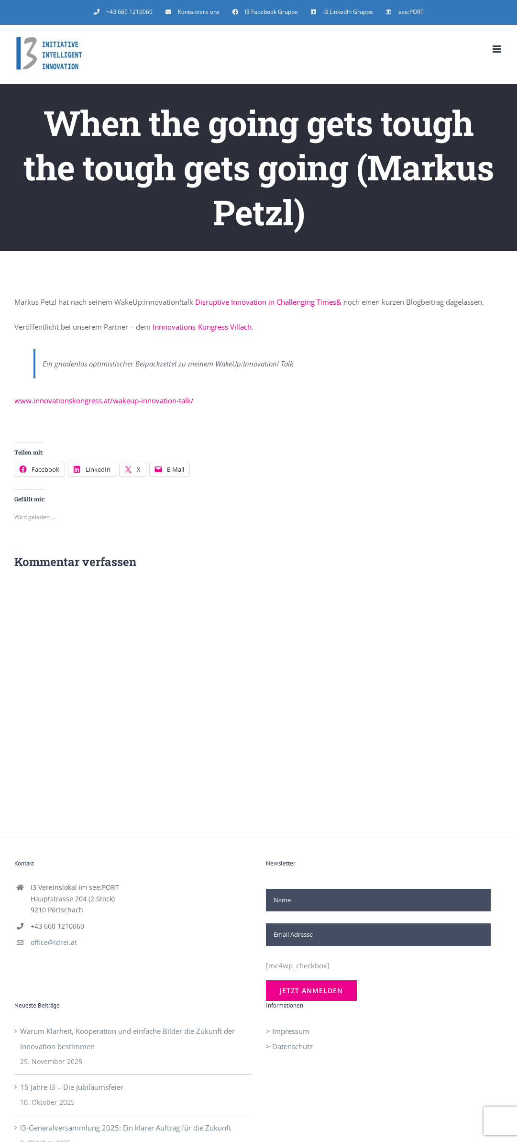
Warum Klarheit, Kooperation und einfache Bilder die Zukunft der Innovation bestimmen (127, 1038)
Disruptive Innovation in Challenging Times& (268, 302)
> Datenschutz (289, 1046)
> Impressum (287, 1031)
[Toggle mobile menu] (498, 49)
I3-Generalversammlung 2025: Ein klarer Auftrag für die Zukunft (125, 1127)
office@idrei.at (54, 942)
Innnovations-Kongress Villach (202, 327)
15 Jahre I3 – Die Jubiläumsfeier (71, 1087)
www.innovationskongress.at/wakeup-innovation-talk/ (104, 400)
